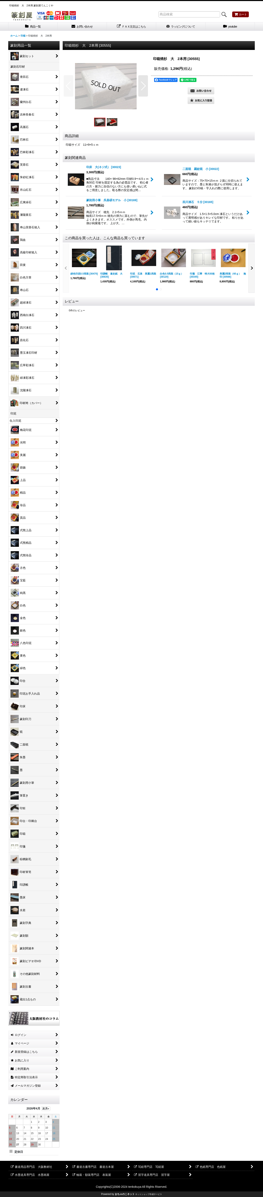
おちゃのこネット (125, 1194)
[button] (68, 86)
